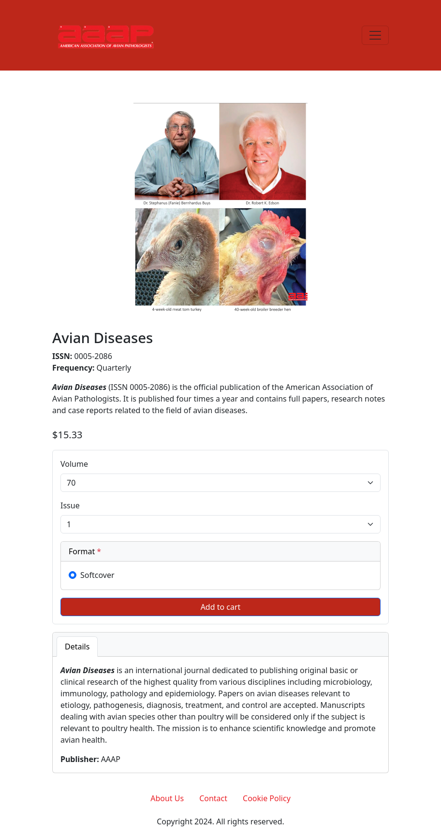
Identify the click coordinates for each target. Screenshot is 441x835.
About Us (167, 798)
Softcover (97, 575)
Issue (70, 505)
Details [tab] (77, 646)
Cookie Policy (267, 798)
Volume (74, 464)
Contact (213, 798)
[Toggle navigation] (375, 35)
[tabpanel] (220, 715)
